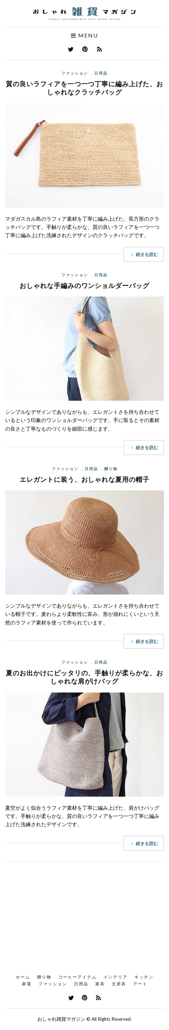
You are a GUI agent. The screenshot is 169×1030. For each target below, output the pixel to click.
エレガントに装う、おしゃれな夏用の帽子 (84, 479)
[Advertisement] (84, 920)
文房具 (119, 983)
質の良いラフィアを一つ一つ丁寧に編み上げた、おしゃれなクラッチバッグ (84, 88)
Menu (84, 35)
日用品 (101, 73)
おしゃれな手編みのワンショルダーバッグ (84, 285)
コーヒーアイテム (77, 976)
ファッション (74, 73)
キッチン (144, 976)
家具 (100, 983)
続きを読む (143, 254)
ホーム (23, 976)
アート (140, 983)
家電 (27, 983)
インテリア (116, 976)
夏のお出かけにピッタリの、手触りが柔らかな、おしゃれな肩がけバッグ (84, 677)
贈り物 (111, 468)
